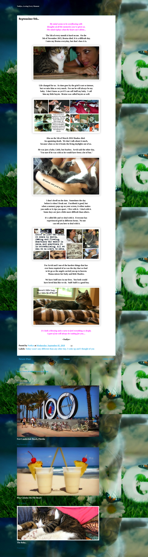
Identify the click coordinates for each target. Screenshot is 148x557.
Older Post (108, 359)
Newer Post (25, 359)
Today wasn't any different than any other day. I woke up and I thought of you (60, 349)
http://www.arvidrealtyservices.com (32, 371)
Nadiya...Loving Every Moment (28, 6)
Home (67, 359)
